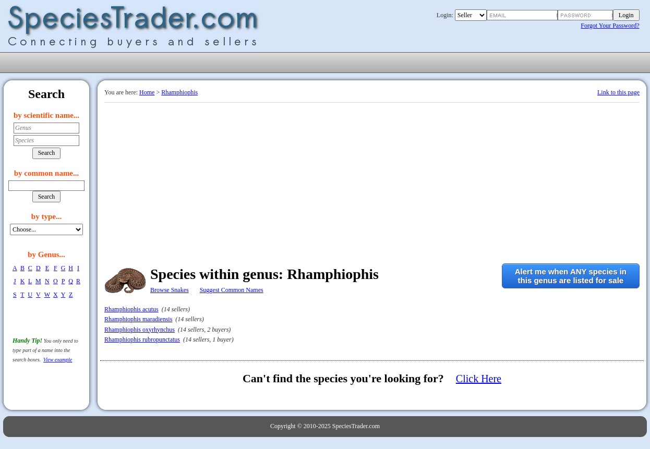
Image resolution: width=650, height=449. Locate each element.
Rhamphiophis (179, 92)
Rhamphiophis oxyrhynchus (139, 329)
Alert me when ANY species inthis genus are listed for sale (571, 276)
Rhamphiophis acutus (131, 309)
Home (146, 92)
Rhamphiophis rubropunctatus (142, 339)
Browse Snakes (169, 290)
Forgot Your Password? (610, 25)
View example (57, 359)
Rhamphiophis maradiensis (138, 319)
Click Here (478, 378)
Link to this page (618, 92)
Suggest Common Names (231, 290)
